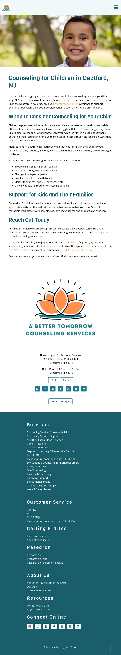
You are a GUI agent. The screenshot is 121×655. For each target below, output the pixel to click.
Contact (31, 509)
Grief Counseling (36, 470)
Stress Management (38, 481)
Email (66, 380)
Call (53, 380)
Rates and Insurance (38, 536)
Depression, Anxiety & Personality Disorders (52, 451)
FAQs (30, 513)
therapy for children (66, 104)
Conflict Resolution (37, 443)
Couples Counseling (38, 447)
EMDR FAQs (33, 455)
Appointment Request (39, 540)
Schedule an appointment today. (78, 250)
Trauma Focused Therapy (41, 485)
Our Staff (32, 586)
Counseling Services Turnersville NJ (47, 432)
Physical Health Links (39, 609)
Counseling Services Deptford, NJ (45, 436)
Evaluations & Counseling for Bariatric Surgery (53, 462)
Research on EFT (36, 555)
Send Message (60, 401)
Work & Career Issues (39, 489)
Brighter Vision (68, 647)
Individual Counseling (39, 474)
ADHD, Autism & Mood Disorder (45, 440)
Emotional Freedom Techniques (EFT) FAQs (51, 459)
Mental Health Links (38, 605)
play (88, 203)
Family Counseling (37, 466)
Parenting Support (37, 478)
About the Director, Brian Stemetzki (47, 583)
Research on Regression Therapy (45, 562)
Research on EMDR (37, 558)
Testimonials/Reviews (39, 590)
